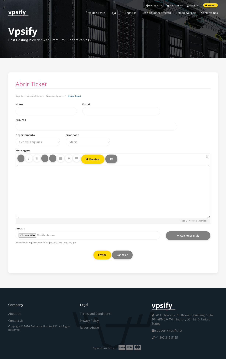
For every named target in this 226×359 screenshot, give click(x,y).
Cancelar (122, 255)
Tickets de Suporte (55, 96)
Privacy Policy (89, 321)
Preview (93, 159)
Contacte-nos (209, 12)
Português (154, 5)
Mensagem (23, 150)
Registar (193, 5)
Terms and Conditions (95, 314)
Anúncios (130, 12)
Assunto (21, 120)
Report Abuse (89, 328)
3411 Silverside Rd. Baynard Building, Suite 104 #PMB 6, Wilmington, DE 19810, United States (182, 319)
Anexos (20, 228)
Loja (114, 12)
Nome (19, 104)
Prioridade (72, 135)
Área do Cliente (95, 12)
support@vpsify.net (167, 331)
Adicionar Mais (188, 235)
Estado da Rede (186, 12)
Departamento (25, 135)
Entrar (210, 5)
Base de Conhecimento (156, 12)
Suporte (19, 96)
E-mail (86, 104)
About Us (14, 314)
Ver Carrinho (174, 5)
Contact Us (16, 321)
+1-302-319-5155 (165, 338)
